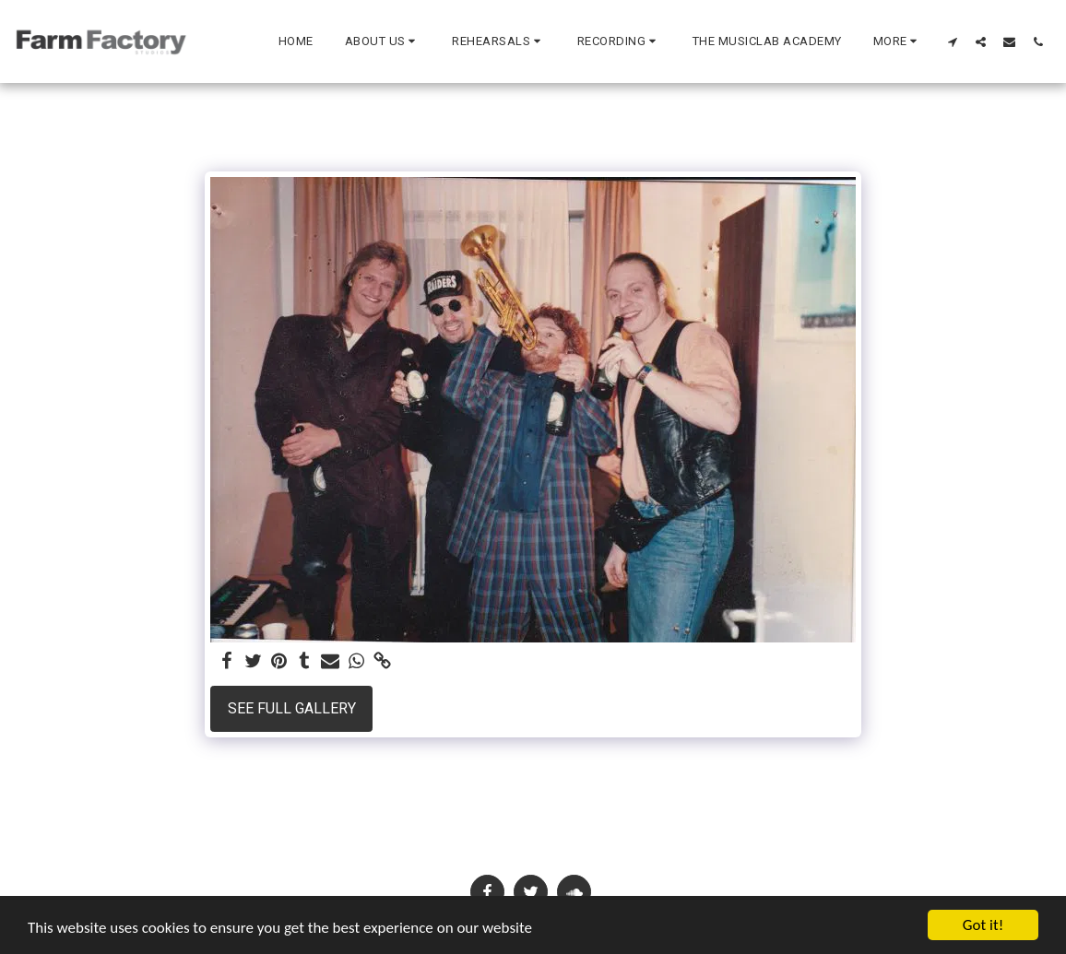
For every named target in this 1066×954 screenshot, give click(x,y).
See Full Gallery (292, 708)
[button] (383, 41)
